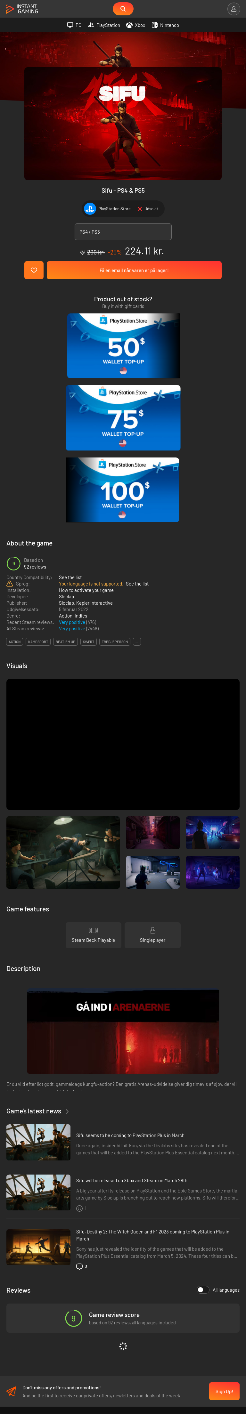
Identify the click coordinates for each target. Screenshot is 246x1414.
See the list (70, 410)
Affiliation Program (123, 1275)
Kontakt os (123, 1284)
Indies (81, 449)
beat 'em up (65, 475)
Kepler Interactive (94, 436)
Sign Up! (224, 1226)
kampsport (38, 475)
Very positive (72, 455)
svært (88, 475)
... (136, 475)
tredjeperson (115, 475)
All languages (218, 1123)
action (14, 475)
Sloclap (66, 429)
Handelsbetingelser (123, 1257)
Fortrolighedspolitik (123, 1266)
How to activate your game (86, 423)
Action (65, 449)
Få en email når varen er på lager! (134, 271)
